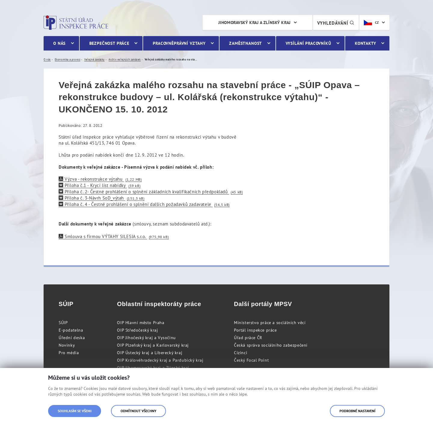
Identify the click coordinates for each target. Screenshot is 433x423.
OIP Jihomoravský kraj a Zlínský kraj (153, 367)
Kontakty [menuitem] (365, 43)
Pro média (69, 352)
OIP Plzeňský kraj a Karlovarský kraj (153, 345)
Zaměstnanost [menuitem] (245, 43)
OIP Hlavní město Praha (140, 322)
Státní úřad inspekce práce (76, 22)
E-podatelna (71, 330)
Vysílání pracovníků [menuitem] (308, 43)
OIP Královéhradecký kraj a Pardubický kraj (160, 360)
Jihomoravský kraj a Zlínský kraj (254, 22)
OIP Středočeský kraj (137, 330)
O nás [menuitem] (59, 43)
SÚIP (63, 322)
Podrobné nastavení (357, 411)
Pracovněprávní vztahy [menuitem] (179, 43)
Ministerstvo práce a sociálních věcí (270, 322)
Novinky (67, 345)
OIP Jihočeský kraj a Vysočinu (146, 337)
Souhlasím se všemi (74, 411)
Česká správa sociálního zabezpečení (271, 345)
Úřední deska (72, 337)
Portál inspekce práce (255, 330)
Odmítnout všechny (138, 411)
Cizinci (240, 352)
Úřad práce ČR (248, 337)
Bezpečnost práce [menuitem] (109, 43)
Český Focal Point (251, 360)
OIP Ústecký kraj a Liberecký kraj (149, 352)
